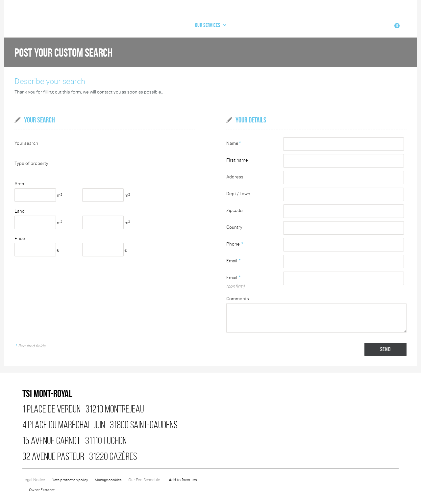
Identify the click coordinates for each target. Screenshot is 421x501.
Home (184, 20)
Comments (237, 293)
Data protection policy (71, 474)
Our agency (287, 20)
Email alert (319, 20)
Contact (347, 20)
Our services (251, 20)
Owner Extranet (43, 484)
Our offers (212, 20)
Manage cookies (112, 474)
